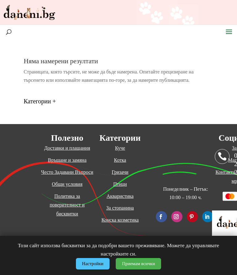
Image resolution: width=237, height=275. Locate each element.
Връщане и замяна (67, 160)
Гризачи (120, 172)
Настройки (92, 263)
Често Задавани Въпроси (67, 172)
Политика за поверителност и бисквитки (67, 205)
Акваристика (120, 196)
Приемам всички (138, 263)
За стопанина (120, 207)
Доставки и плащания (67, 148)
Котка (120, 160)
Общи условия (67, 184)
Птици (120, 184)
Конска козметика (120, 220)
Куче (120, 148)
